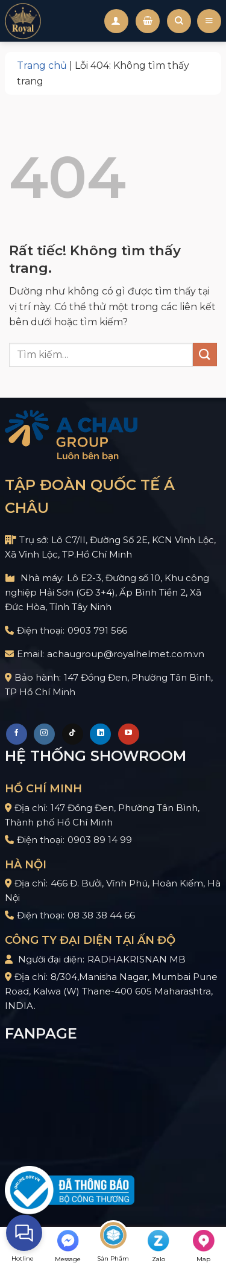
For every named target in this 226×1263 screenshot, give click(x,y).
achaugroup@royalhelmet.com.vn (125, 654)
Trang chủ (42, 65)
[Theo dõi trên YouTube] (128, 734)
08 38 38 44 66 (101, 915)
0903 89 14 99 (99, 839)
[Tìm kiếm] (179, 21)
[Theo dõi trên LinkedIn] (100, 734)
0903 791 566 (97, 630)
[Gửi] (205, 354)
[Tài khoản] (116, 21)
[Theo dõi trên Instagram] (44, 734)
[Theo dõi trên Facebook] (16, 734)
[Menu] (209, 21)
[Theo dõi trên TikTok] (72, 734)
